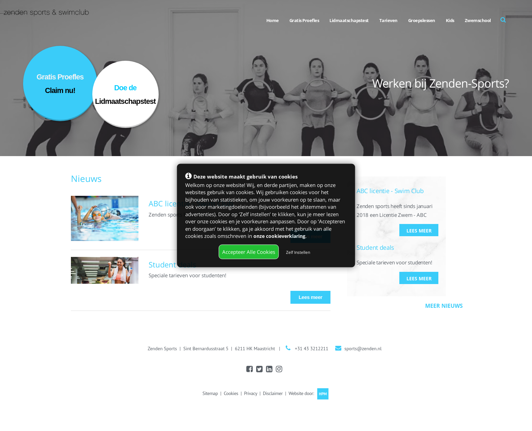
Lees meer (310, 297)
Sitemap (210, 393)
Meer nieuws (444, 306)
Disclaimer (273, 393)
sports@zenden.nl (363, 348)
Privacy (250, 393)
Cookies (231, 393)
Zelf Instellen (298, 252)
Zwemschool (478, 20)
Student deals (172, 264)
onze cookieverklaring (281, 235)
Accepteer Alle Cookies (248, 251)
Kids (450, 20)
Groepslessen (421, 20)
